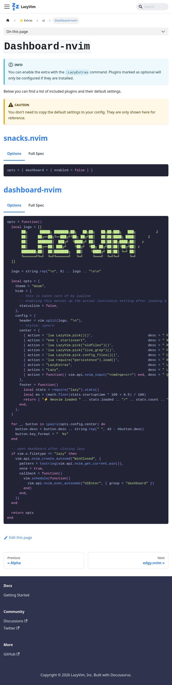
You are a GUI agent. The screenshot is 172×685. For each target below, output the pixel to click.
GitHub (11, 654)
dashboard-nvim (33, 189)
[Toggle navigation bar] (7, 6)
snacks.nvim (26, 138)
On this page (17, 31)
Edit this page (18, 537)
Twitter (11, 628)
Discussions (15, 621)
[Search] (152, 6)
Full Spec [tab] (36, 153)
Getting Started (16, 595)
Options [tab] (14, 153)
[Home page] (8, 20)
